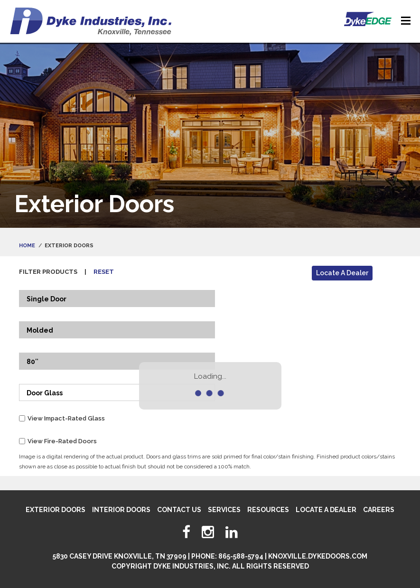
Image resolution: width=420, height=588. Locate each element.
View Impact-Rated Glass (66, 418)
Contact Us (179, 509)
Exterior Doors (55, 509)
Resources (268, 509)
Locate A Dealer (342, 273)
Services (224, 509)
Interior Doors (121, 509)
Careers (378, 509)
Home (27, 246)
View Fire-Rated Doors (62, 441)
